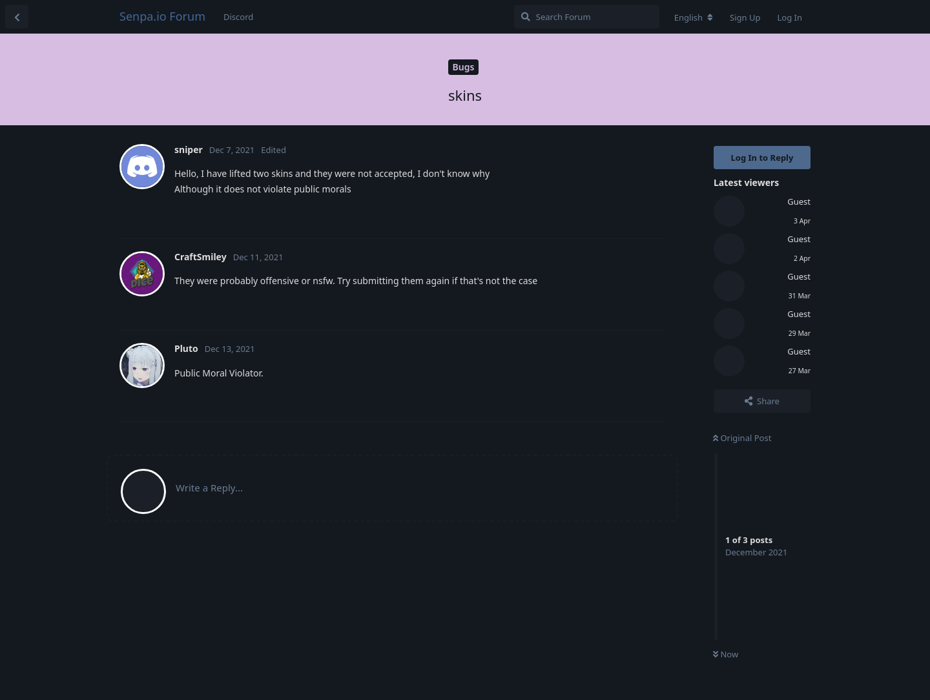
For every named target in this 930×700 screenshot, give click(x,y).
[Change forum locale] (693, 17)
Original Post (742, 438)
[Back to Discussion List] (16, 16)
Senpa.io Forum (162, 16)
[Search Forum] (586, 16)
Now (725, 654)
